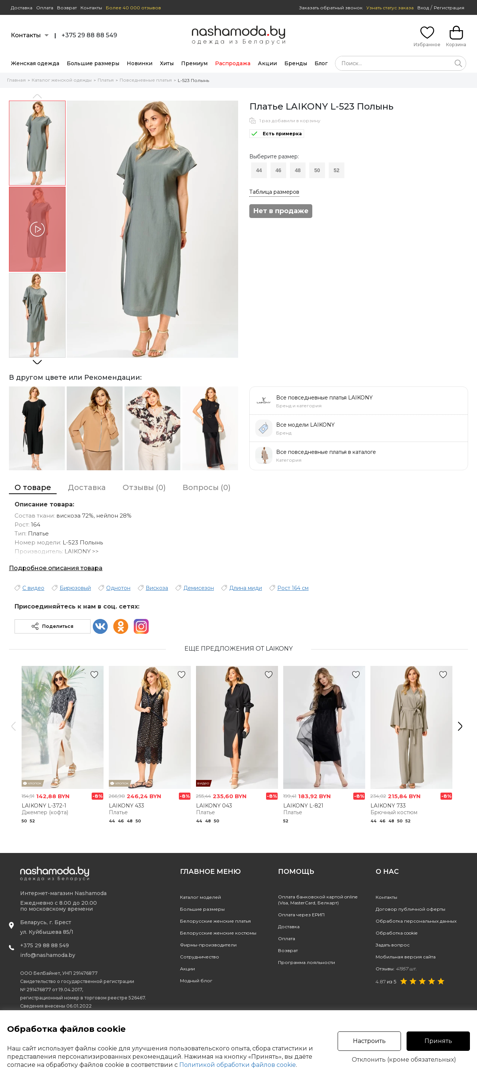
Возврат (67, 7)
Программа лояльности (306, 962)
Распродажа (232, 63)
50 (317, 170)
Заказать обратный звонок (331, 7)
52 (336, 170)
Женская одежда (35, 63)
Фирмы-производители (208, 945)
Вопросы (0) (207, 487)
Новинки (139, 63)
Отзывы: (396, 968)
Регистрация (449, 7)
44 (259, 170)
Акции (267, 63)
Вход (423, 7)
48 (298, 170)
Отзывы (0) (144, 487)
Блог (321, 63)
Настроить (369, 1041)
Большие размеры (93, 63)
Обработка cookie (396, 933)
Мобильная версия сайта (406, 957)
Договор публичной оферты (410, 909)
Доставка (21, 7)
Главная (16, 80)
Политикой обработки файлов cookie (237, 1064)
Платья (106, 80)
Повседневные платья (146, 80)
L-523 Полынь (193, 80)
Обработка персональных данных (416, 921)
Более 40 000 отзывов (133, 7)
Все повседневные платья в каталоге (326, 452)
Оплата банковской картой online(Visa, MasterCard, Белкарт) (317, 900)
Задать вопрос (393, 945)
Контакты (91, 7)
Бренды (295, 63)
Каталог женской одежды (62, 80)
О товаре (33, 487)
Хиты (167, 63)
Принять (438, 1041)
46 (278, 170)
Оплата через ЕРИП (301, 914)
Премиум (194, 63)
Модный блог (196, 980)
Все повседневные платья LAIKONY (324, 397)
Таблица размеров (274, 192)
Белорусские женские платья (215, 921)
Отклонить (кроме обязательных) (404, 1059)
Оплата (44, 7)
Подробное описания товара (55, 568)
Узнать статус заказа (390, 7)
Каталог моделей (200, 897)
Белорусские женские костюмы (218, 933)
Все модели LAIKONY (305, 424)
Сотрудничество (199, 957)
